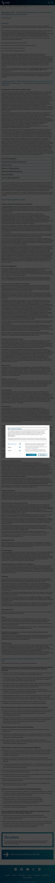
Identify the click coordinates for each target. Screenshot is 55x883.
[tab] (13, 444)
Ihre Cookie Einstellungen (15, 429)
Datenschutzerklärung (11, 435)
